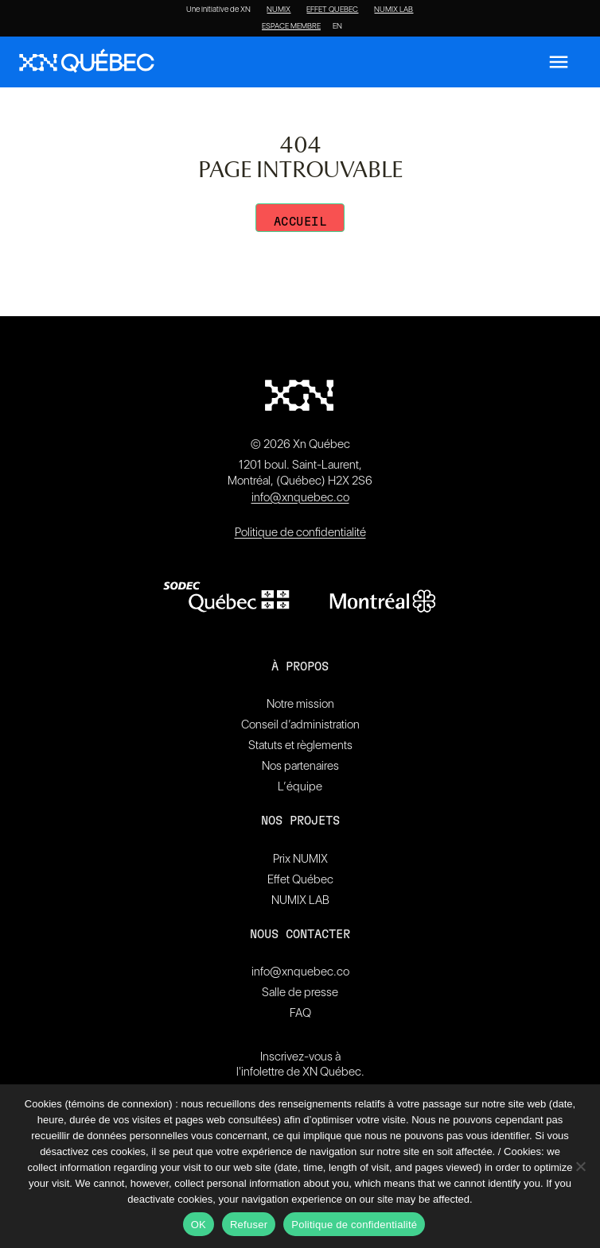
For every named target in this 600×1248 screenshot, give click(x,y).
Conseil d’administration (300, 724)
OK (198, 1225)
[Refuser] (580, 1166)
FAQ (300, 1013)
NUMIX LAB (393, 10)
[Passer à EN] (337, 26)
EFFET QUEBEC (332, 10)
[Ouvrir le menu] (559, 62)
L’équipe (300, 786)
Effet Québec (300, 879)
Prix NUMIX (300, 859)
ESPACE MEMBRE (291, 26)
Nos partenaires (300, 766)
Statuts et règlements (300, 745)
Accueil (300, 222)
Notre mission (300, 704)
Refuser (248, 1225)
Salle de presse (300, 992)
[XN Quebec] (86, 62)
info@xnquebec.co (300, 497)
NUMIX (278, 10)
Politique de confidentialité (300, 532)
